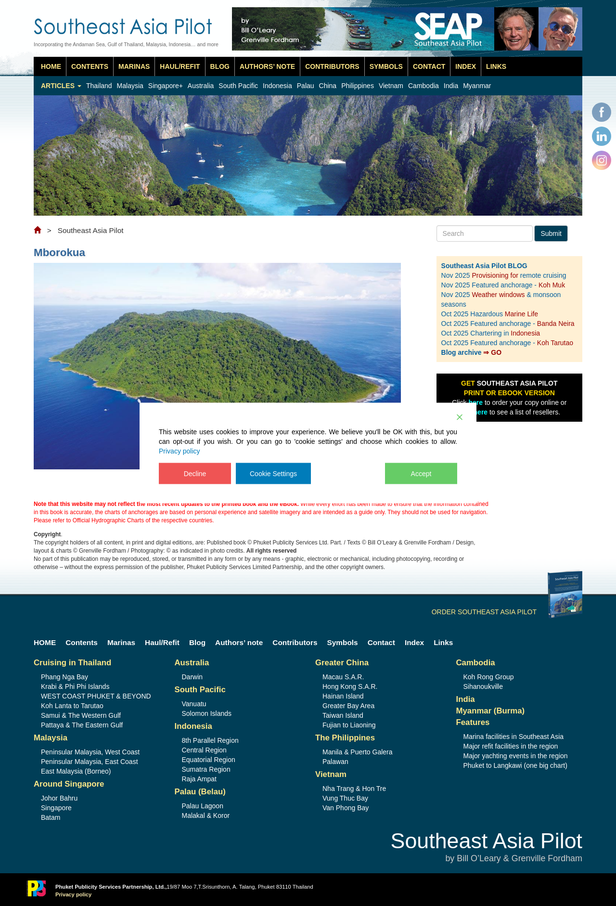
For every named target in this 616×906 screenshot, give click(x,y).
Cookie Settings (273, 474)
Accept (421, 474)
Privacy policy (179, 451)
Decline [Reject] (195, 474)
